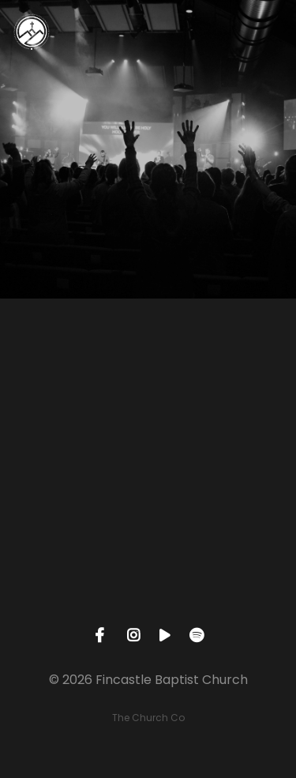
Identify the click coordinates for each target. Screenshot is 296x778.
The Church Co (148, 717)
